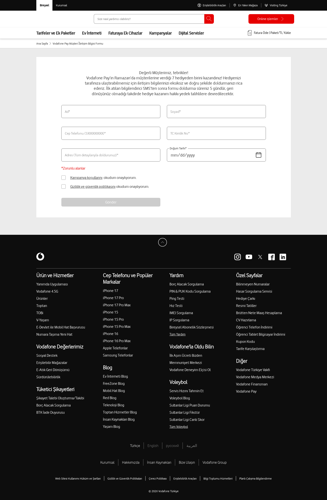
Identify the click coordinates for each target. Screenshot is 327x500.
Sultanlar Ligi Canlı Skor (187, 420)
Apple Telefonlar (115, 348)
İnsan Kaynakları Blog (119, 419)
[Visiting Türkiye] (276, 5)
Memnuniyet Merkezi (185, 363)
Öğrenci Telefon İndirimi (254, 327)
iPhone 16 (110, 334)
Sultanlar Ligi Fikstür (184, 412)
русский (172, 445)
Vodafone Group (215, 462)
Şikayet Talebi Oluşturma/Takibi (60, 398)
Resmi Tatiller (246, 306)
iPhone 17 (110, 291)
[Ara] (209, 19)
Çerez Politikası (158, 478)
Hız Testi (176, 306)
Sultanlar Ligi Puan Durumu (189, 405)
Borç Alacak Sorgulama (53, 405)
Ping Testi (176, 298)
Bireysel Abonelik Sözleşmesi (191, 327)
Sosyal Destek (46, 355)
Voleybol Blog (179, 398)
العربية (191, 445)
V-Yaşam (42, 320)
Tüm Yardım (177, 334)
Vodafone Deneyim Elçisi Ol (190, 370)
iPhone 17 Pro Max (117, 305)
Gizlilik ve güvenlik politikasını (93, 186)
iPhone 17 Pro (113, 298)
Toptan (41, 306)
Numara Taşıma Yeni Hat (54, 334)
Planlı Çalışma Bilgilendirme (255, 478)
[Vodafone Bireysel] (44, 5)
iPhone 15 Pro (113, 319)
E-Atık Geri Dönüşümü (52, 370)
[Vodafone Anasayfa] (46, 19)
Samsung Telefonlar (118, 355)
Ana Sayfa (42, 43)
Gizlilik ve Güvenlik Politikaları (124, 478)
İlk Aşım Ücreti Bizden (185, 355)
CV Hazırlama (246, 320)
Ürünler (42, 298)
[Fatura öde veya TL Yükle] (269, 33)
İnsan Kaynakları (159, 462)
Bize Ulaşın (187, 462)
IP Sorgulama (179, 320)
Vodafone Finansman (252, 384)
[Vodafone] (40, 257)
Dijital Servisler (191, 33)
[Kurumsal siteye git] (61, 5)
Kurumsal (107, 462)
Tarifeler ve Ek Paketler (55, 33)
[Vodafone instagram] (237, 257)
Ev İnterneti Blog (115, 376)
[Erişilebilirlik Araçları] (212, 5)
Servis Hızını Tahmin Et (186, 391)
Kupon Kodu (245, 341)
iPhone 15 (110, 312)
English (153, 445)
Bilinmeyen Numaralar (253, 284)
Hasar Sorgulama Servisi (254, 291)
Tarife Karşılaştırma (250, 349)
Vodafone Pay (246, 391)
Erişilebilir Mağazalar (51, 363)
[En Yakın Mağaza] (245, 5)
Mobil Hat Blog (114, 391)
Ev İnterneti (91, 33)
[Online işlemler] (271, 19)
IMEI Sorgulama (181, 313)
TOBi (39, 313)
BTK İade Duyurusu (50, 412)
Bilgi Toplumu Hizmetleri (218, 478)
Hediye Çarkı (245, 298)
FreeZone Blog (114, 383)
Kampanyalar (160, 33)
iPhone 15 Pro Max (117, 326)
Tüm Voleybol (178, 427)
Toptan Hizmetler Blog (120, 412)
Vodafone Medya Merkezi (255, 377)
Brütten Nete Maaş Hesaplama (259, 313)
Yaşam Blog (111, 426)
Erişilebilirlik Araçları (185, 478)
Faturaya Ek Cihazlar (125, 33)
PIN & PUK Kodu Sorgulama (190, 291)
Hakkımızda (130, 462)
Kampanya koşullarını (86, 177)
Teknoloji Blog (113, 405)
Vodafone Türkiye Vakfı (253, 370)
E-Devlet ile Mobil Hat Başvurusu (60, 327)
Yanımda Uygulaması (52, 284)
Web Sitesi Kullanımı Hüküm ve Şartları (78, 478)
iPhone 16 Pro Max (117, 341)
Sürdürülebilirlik (48, 377)
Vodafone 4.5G (47, 291)
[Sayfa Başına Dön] (163, 243)
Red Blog (109, 398)
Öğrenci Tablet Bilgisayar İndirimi (260, 334)
